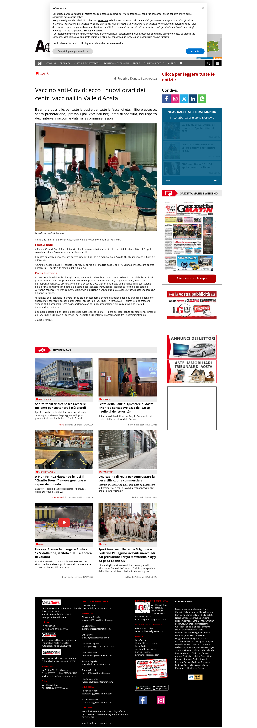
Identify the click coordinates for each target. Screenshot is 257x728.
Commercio (107, 472)
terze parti (103, 20)
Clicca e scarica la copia (192, 278)
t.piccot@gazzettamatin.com (96, 673)
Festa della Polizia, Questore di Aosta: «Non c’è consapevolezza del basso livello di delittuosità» (126, 408)
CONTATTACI (88, 707)
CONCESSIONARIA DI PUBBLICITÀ (151, 600)
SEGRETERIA (88, 686)
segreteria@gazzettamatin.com (62, 675)
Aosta (61, 424)
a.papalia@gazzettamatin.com (96, 664)
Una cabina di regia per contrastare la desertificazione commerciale (127, 478)
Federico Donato (129, 78)
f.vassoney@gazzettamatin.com (97, 681)
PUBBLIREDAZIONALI (47, 472)
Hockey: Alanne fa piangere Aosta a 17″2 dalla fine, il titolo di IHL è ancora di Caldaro (63, 553)
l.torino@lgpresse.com (146, 643)
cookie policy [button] (75, 17)
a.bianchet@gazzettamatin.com (97, 619)
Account (139, 636)
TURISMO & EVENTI (154, 63)
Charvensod (58, 497)
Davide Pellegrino (72, 576)
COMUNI (51, 63)
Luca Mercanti (74, 497)
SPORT (136, 63)
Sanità (41, 399)
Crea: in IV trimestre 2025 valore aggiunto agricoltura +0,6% (198, 147)
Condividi (170, 90)
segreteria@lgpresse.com (153, 619)
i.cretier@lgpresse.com (146, 648)
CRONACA (64, 63)
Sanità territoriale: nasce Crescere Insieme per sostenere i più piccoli (60, 406)
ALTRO (171, 63)
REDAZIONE (47, 666)
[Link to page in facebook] (166, 98)
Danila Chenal (74, 424)
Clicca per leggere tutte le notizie (188, 76)
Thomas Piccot (137, 424)
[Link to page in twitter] (184, 98)
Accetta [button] (195, 51)
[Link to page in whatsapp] (202, 98)
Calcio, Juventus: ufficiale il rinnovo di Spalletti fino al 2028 (198, 128)
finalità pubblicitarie (93, 27)
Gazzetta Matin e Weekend (199, 193)
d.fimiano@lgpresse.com (147, 654)
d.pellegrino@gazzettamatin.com (98, 646)
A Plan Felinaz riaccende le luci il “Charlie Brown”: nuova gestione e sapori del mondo (60, 480)
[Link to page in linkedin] (193, 98)
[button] (203, 7)
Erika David (138, 497)
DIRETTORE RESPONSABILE (95, 601)
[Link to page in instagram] (175, 98)
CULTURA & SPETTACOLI (87, 63)
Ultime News (62, 350)
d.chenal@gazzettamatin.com (96, 628)
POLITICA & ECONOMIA (116, 63)
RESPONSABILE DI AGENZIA (148, 624)
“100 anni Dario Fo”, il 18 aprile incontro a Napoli (197, 165)
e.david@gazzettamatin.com (95, 637)
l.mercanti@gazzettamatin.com (97, 608)
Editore (45, 622)
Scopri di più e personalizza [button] (73, 51)
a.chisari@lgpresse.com (152, 631)
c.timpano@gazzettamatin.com (97, 655)
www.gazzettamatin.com (54, 617)
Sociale (50, 399)
